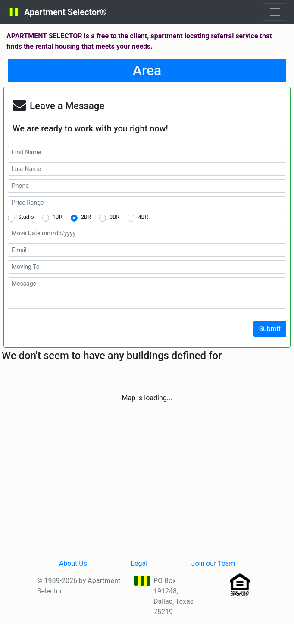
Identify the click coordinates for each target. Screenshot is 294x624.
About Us (73, 563)
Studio (26, 217)
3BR (114, 217)
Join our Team (213, 563)
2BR (86, 217)
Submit (270, 328)
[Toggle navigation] (275, 12)
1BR (58, 217)
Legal (139, 563)
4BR (143, 217)
